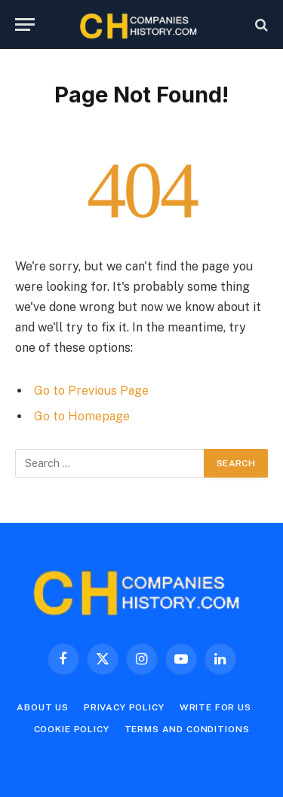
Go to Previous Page (91, 390)
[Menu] (25, 24)
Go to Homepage (82, 416)
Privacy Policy (124, 707)
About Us (43, 707)
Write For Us (215, 707)
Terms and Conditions (187, 729)
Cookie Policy (71, 729)
